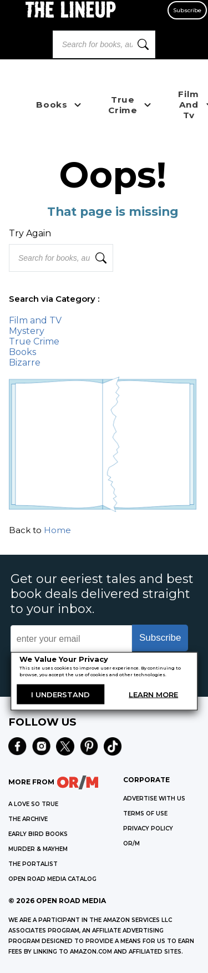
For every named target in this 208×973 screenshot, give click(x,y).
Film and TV (35, 320)
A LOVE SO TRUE (33, 804)
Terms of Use (145, 813)
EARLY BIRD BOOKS (38, 834)
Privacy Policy (148, 828)
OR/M (131, 843)
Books (22, 352)
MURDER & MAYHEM (38, 849)
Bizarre (24, 362)
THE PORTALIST (33, 864)
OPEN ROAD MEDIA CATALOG (52, 879)
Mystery (26, 331)
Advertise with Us (154, 798)
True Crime (34, 341)
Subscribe (187, 10)
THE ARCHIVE (28, 819)
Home (57, 530)
